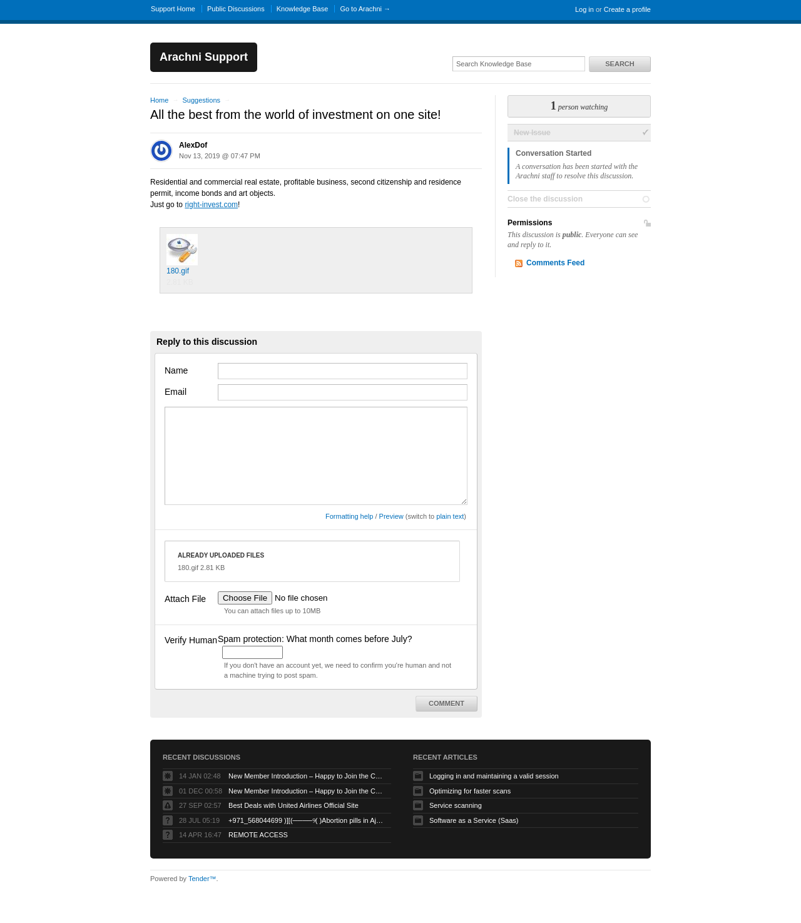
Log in (584, 9)
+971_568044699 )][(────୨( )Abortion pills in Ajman (306, 820)
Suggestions (201, 100)
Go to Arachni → (365, 9)
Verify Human (191, 640)
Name (176, 370)
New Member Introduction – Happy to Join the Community (306, 776)
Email (175, 392)
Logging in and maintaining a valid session (494, 776)
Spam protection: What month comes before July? (315, 639)
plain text (450, 516)
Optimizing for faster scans (470, 791)
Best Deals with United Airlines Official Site (293, 805)
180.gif (182, 254)
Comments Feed (555, 262)
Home (159, 100)
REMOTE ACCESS (258, 835)
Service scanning (455, 805)
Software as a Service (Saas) (473, 820)
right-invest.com (211, 204)
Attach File (185, 599)
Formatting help (349, 516)
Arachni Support (204, 57)
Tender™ (202, 878)
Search (619, 64)
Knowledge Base (303, 9)
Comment (446, 703)
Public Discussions (236, 9)
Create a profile (627, 9)
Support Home (173, 9)
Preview (391, 516)
